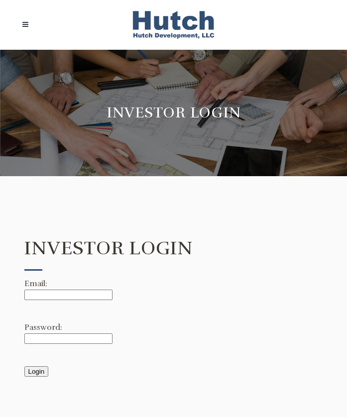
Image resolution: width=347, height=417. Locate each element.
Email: (35, 284)
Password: (43, 327)
